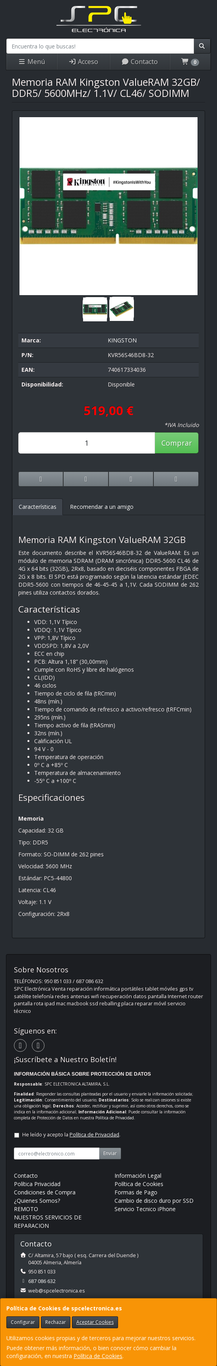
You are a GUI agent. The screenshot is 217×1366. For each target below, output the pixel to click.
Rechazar (55, 1322)
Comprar (176, 443)
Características (37, 506)
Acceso (83, 61)
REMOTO (26, 1209)
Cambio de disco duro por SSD (154, 1200)
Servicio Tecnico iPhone (145, 1209)
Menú (31, 61)
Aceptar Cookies (95, 1322)
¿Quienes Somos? (37, 1200)
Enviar (110, 1153)
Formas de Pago (135, 1192)
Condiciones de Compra (45, 1192)
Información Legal (137, 1175)
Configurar (23, 1322)
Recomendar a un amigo (102, 506)
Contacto (139, 61)
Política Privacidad (37, 1184)
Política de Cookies (98, 1356)
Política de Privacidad (114, 1118)
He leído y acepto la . (71, 1134)
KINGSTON (122, 340)
